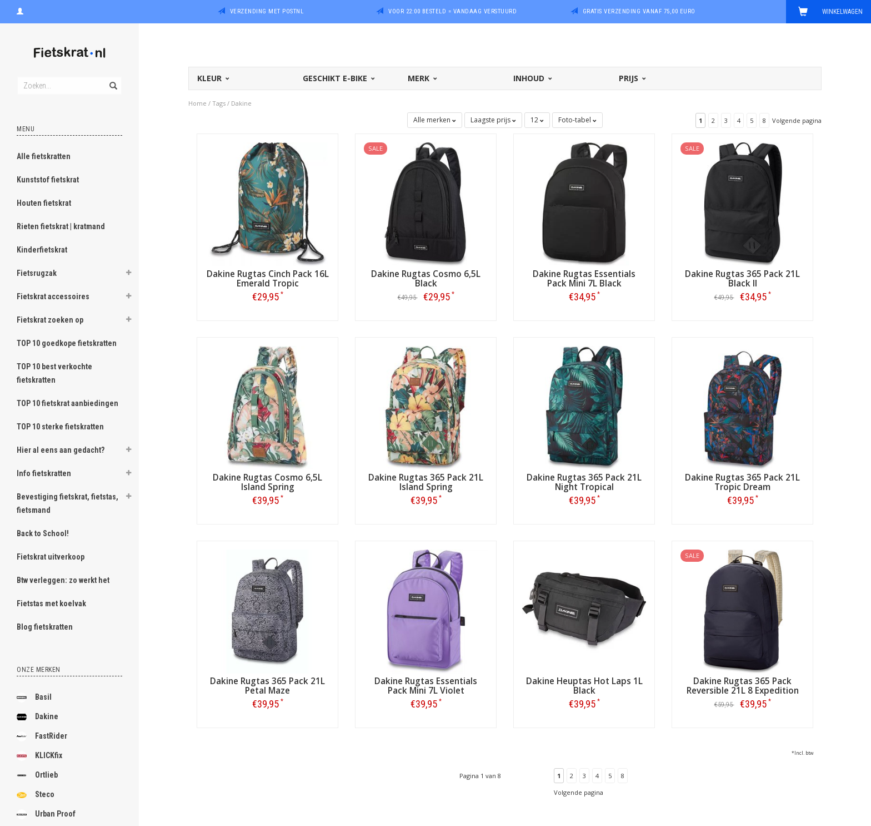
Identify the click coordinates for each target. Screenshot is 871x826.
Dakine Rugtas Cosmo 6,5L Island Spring (267, 482)
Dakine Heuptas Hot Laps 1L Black (584, 685)
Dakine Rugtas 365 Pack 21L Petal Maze (267, 685)
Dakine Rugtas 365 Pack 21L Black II (742, 278)
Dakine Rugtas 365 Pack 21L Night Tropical (584, 482)
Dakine (37, 717)
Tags (219, 103)
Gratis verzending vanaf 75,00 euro (639, 11)
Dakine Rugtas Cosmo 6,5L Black (425, 278)
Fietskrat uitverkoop (50, 556)
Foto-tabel (577, 120)
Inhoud (531, 78)
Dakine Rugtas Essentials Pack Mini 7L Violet (425, 685)
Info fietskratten (44, 473)
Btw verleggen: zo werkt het (63, 580)
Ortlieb (37, 775)
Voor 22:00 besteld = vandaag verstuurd (452, 11)
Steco (35, 795)
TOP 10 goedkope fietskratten (67, 343)
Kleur (212, 78)
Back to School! (43, 533)
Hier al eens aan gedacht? (60, 450)
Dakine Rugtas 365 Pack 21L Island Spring (425, 482)
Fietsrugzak (37, 273)
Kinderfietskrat (42, 249)
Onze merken (39, 670)
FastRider (42, 736)
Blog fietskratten (45, 626)
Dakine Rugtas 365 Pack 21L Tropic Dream (742, 482)
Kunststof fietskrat (48, 179)
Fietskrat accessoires (53, 296)
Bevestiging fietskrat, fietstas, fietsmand (67, 503)
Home (197, 103)
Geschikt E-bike (338, 78)
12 (537, 120)
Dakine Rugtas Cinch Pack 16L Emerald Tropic (268, 278)
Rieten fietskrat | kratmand (61, 226)
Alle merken (434, 120)
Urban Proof (46, 814)
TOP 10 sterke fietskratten (60, 426)
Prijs (631, 78)
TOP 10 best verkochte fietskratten (54, 373)
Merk (422, 78)
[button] (128, 274)
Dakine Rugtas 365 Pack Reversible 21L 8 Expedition (743, 685)
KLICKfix (39, 756)
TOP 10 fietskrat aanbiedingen (67, 403)
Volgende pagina (797, 120)
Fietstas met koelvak (51, 603)
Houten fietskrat (44, 203)
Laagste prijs (493, 120)
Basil (34, 698)
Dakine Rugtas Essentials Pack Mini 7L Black (584, 278)
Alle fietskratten (44, 156)
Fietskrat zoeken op (50, 319)
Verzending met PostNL (267, 11)
